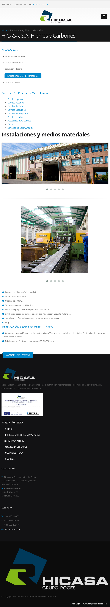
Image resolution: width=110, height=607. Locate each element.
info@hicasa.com (40, 4)
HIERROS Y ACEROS (14, 441)
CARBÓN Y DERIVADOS (16, 447)
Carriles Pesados (16, 102)
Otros (10, 124)
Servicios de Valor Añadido (21, 127)
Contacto (10, 459)
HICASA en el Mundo (14, 62)
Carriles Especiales (17, 109)
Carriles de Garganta (18, 113)
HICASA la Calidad (12, 82)
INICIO (9, 429)
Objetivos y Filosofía (13, 69)
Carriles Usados (15, 117)
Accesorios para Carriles (19, 120)
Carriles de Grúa (16, 106)
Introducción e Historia (15, 56)
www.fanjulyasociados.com (95, 604)
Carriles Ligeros (15, 99)
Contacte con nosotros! (18, 355)
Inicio (4, 30)
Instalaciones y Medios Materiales (22, 75)
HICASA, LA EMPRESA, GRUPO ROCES (22, 435)
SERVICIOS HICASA (14, 453)
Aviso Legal (75, 604)
